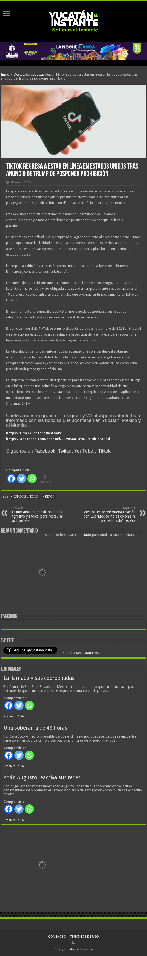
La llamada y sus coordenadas (38, 678)
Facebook (44, 451)
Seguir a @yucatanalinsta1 (82, 653)
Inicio (5, 74)
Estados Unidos (26, 496)
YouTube (83, 451)
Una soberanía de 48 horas (35, 728)
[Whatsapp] (32, 478)
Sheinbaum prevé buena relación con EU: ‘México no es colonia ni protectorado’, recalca (108, 514)
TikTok (49, 496)
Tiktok (104, 451)
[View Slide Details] (42, 573)
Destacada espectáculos (32, 74)
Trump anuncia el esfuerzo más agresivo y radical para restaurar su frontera (38, 514)
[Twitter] (21, 478)
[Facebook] (11, 478)
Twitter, (65, 451)
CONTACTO (57, 936)
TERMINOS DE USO (84, 936)
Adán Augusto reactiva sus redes (42, 778)
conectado (83, 535)
